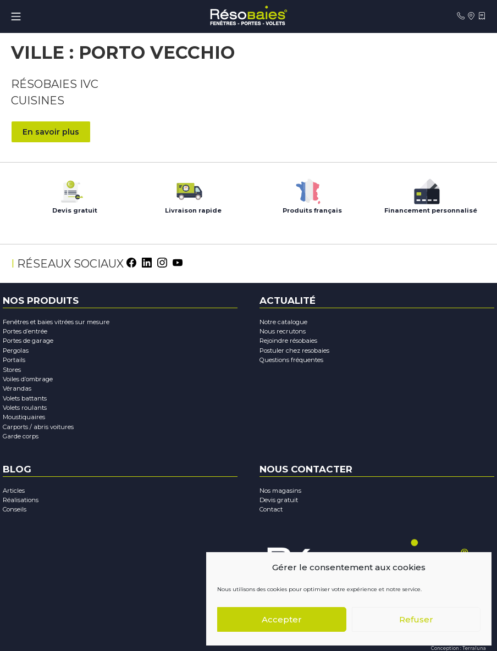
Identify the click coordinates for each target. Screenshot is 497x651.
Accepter (282, 619)
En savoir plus (51, 131)
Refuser (416, 619)
